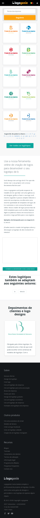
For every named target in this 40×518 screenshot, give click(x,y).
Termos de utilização (11, 457)
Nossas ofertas (9, 376)
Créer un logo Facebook (12, 427)
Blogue (6, 448)
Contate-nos (8, 469)
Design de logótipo (10, 379)
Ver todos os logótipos (20, 145)
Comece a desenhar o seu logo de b (20, 269)
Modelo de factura (10, 424)
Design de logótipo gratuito (13, 397)
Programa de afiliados (11, 463)
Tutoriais (7, 451)
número (17, 136)
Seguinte (20, 17)
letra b (22, 291)
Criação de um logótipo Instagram (15, 433)
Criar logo (7, 382)
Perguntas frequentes (11, 466)
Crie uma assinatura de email (13, 421)
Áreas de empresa (10, 391)
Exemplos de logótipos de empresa (16, 406)
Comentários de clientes (12, 454)
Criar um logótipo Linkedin (12, 430)
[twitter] (9, 514)
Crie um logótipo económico (13, 400)
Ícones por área (9, 394)
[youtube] (12, 514)
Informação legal (9, 460)
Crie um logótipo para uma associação (17, 388)
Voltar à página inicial (20, 3)
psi (27, 136)
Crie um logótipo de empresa (14, 385)
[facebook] (5, 514)
